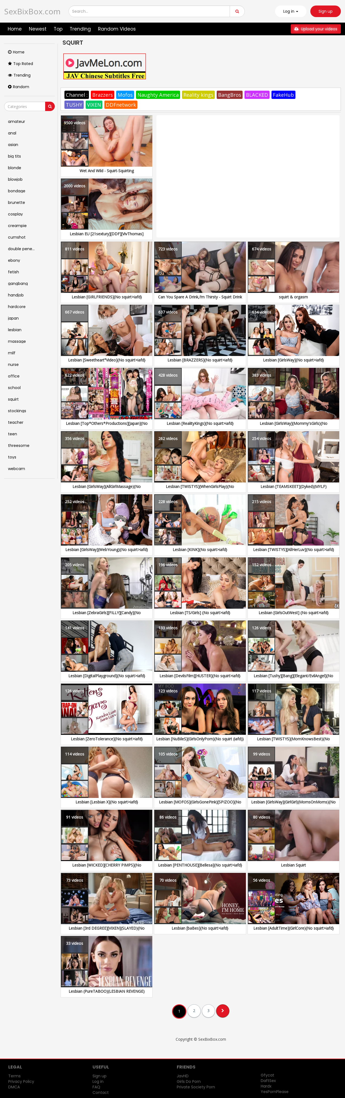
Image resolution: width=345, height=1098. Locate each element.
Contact (101, 1092)
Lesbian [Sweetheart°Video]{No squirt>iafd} (106, 360)
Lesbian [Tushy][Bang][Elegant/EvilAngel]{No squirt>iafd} (293, 678)
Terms (14, 1076)
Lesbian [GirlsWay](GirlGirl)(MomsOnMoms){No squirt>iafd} (293, 804)
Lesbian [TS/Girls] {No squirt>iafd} (200, 612)
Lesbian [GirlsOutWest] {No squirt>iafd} (293, 612)
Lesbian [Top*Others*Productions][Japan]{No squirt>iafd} (107, 426)
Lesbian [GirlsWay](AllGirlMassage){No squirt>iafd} (106, 489)
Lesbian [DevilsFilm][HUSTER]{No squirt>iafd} (199, 675)
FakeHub (283, 94)
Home (15, 29)
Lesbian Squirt (293, 865)
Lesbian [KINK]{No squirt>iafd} (200, 549)
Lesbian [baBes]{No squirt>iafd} (200, 928)
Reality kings (198, 94)
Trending (80, 29)
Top (58, 29)
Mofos (125, 94)
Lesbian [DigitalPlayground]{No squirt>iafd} (106, 675)
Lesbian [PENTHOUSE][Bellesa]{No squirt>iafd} (200, 865)
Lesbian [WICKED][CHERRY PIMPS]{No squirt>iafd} (106, 867)
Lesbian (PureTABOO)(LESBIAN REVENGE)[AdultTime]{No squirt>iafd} (107, 994)
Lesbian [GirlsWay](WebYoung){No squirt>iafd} (106, 549)
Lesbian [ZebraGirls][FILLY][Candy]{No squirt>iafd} (106, 615)
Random (18, 87)
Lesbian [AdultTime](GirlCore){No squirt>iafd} (293, 928)
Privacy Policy (21, 1081)
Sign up (326, 11)
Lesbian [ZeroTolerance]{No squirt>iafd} (107, 738)
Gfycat (267, 1075)
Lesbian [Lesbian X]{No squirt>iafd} (106, 802)
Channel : (77, 94)
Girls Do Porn (189, 1081)
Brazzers (102, 94)
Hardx (266, 1086)
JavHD (183, 1076)
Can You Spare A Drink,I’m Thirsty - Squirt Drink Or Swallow (200, 299)
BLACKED (257, 94)
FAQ (96, 1087)
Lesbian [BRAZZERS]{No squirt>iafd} (199, 360)
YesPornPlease (275, 1091)
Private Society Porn (196, 1087)
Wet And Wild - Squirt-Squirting (107, 170)
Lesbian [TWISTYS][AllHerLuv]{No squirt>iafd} (293, 549)
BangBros (229, 94)
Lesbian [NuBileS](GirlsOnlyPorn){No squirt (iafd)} (200, 738)
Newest (38, 29)
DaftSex (268, 1080)
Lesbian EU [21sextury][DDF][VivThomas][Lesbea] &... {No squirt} (106, 236)
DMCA (14, 1087)
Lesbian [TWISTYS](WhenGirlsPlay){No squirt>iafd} (200, 489)
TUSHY (74, 104)
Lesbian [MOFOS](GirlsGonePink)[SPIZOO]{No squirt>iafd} (200, 804)
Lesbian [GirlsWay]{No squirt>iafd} (293, 360)
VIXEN (94, 104)
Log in (98, 1081)
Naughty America (158, 94)
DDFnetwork (121, 104)
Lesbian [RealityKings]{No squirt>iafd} (200, 423)
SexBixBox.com (32, 11)
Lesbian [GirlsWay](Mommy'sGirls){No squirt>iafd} (293, 426)
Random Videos (117, 29)
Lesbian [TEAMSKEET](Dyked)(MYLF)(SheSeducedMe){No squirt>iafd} (293, 489)
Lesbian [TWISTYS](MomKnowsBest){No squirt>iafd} (293, 741)
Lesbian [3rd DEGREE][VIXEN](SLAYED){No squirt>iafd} (107, 931)
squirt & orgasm (293, 297)
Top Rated (20, 63)
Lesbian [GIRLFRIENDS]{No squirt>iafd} (107, 297)
